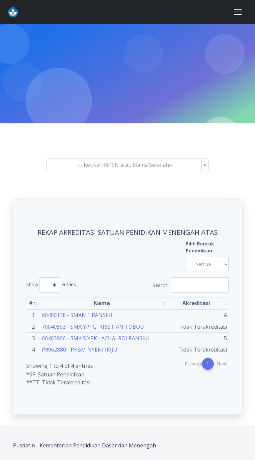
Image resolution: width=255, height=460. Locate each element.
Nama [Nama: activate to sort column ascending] (102, 303)
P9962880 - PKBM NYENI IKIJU (79, 349)
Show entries (51, 285)
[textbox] (125, 165)
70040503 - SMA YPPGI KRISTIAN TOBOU (93, 326)
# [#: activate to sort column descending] (31, 303)
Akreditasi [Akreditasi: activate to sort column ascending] (196, 303)
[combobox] (127, 165)
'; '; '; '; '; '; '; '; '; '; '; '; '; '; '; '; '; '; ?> (207, 264)
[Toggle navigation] (237, 12)
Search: (191, 285)
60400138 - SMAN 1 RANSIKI (77, 315)
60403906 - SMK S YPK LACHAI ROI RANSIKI (95, 338)
